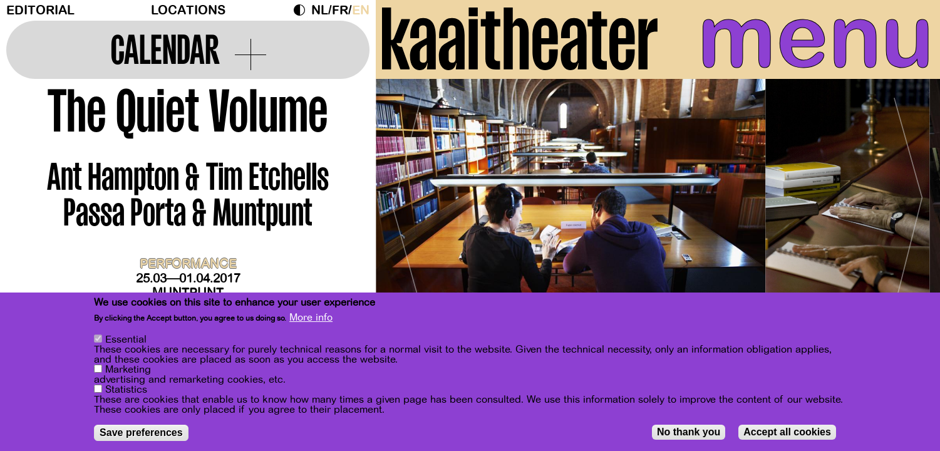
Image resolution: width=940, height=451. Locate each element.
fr (340, 10)
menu (816, 37)
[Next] (909, 203)
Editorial (40, 10)
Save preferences (141, 432)
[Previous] (407, 203)
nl (319, 10)
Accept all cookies (787, 432)
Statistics (126, 389)
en (360, 10)
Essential (126, 339)
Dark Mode (302, 10)
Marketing (128, 369)
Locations (188, 10)
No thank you (688, 432)
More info (311, 318)
